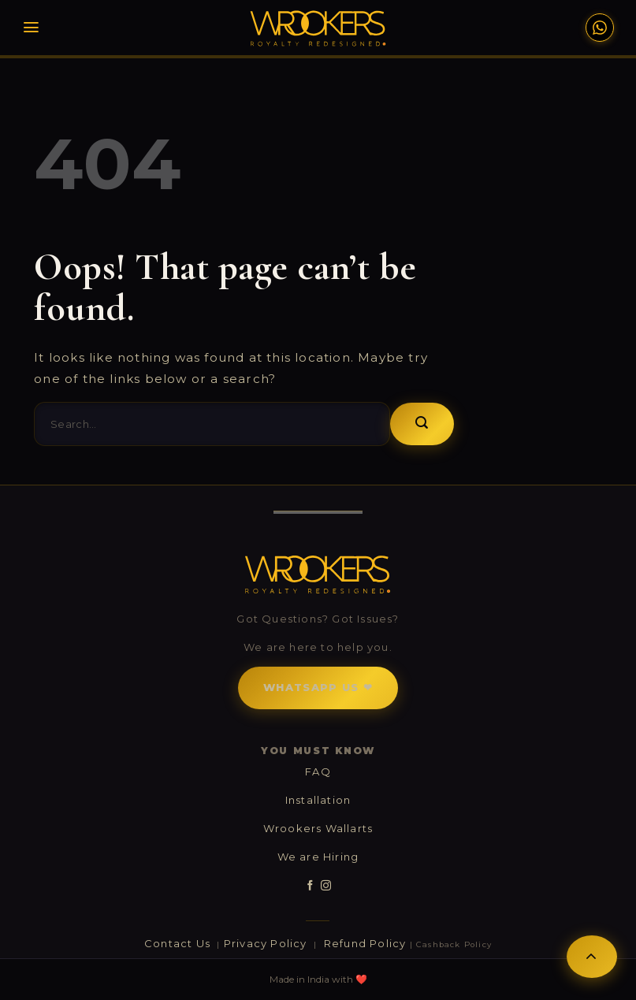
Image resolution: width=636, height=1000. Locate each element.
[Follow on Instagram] (326, 885)
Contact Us (179, 943)
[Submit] (422, 424)
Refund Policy (365, 943)
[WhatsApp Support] (600, 27)
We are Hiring (318, 856)
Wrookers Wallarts (318, 828)
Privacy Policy (267, 943)
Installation (318, 800)
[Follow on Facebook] (310, 885)
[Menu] (31, 27)
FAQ (318, 771)
